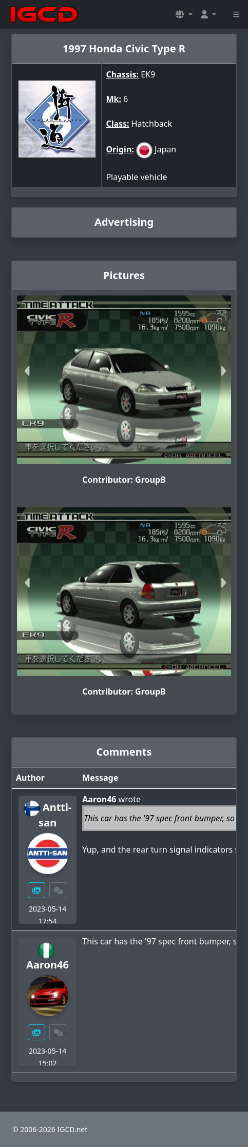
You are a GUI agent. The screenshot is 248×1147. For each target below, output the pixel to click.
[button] (183, 14)
